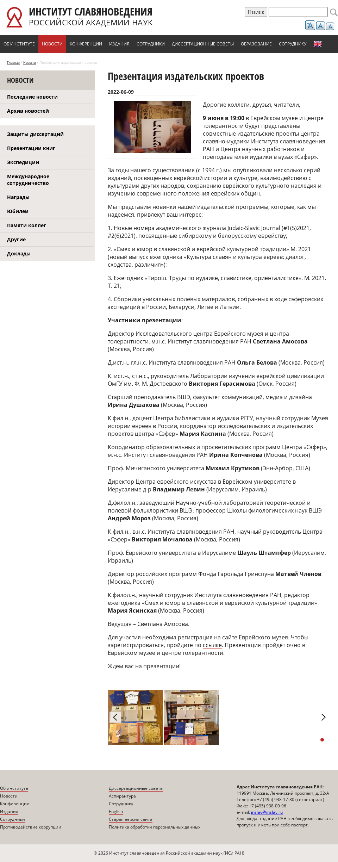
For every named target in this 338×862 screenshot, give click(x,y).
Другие (16, 239)
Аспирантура (122, 796)
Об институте (19, 44)
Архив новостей (28, 110)
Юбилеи (18, 211)
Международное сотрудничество (28, 179)
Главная (13, 62)
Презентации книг (31, 148)
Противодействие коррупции (30, 827)
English (317, 44)
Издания (119, 44)
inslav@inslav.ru (267, 812)
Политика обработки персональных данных (154, 827)
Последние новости (32, 96)
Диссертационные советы (203, 44)
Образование (256, 44)
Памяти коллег (26, 225)
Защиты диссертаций (35, 134)
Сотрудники (151, 44)
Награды (18, 197)
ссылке (212, 645)
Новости (52, 44)
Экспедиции (23, 162)
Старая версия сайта (130, 819)
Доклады (19, 253)
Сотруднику (292, 44)
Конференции (86, 44)
